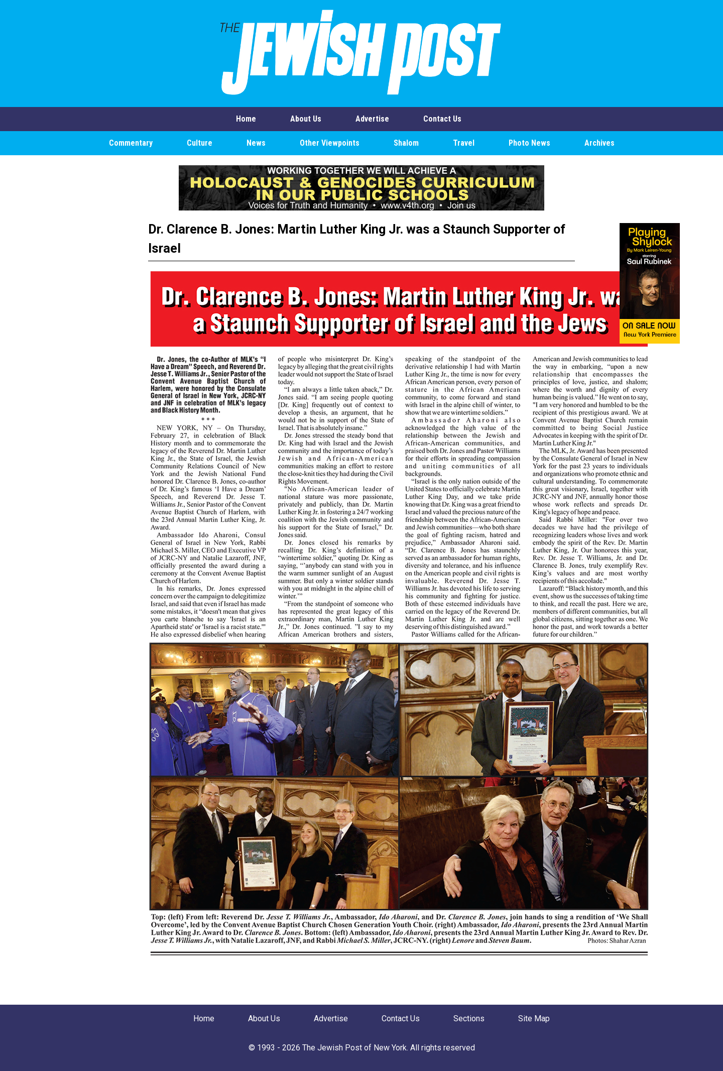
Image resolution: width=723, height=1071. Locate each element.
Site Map (534, 1018)
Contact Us (442, 119)
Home (246, 119)
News (256, 143)
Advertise (372, 119)
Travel (463, 143)
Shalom (406, 143)
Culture (199, 143)
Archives (599, 143)
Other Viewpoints (329, 143)
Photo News (529, 143)
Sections (469, 1018)
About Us (305, 119)
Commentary (131, 143)
